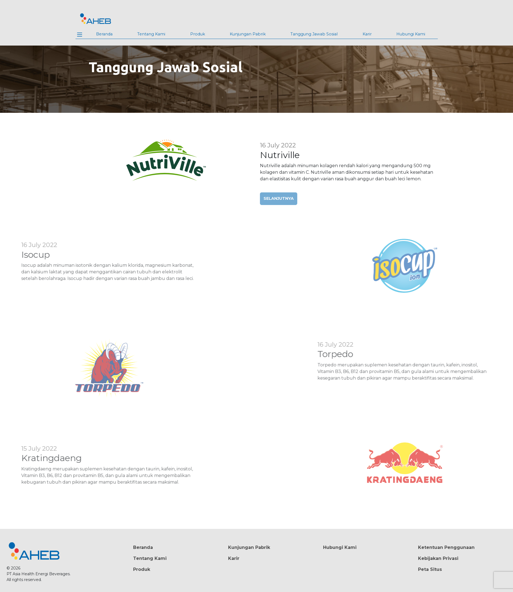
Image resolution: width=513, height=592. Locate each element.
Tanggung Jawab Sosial (314, 34)
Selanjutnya (278, 203)
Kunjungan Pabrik (248, 34)
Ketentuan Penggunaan (446, 547)
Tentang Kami (151, 34)
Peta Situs (430, 569)
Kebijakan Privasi (438, 558)
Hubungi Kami (410, 34)
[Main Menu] (79, 34)
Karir (367, 34)
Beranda (104, 34)
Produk (197, 34)
